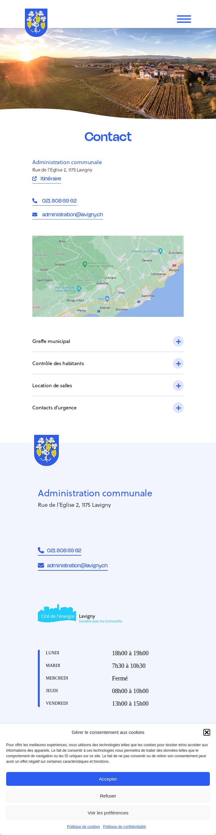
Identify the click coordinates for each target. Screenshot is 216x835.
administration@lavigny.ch (72, 214)
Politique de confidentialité (124, 827)
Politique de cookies (83, 827)
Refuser (108, 795)
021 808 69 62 (59, 200)
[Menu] (184, 19)
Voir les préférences (108, 812)
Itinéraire (51, 178)
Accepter (108, 779)
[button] (207, 732)
